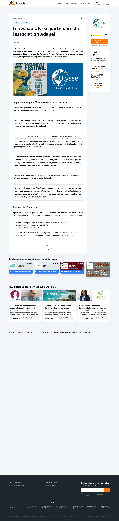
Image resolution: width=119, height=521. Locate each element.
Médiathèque (13, 488)
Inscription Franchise (69, 516)
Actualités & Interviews (24, 333)
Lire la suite (95, 63)
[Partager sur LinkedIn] (47, 248)
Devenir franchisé (51, 483)
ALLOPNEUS (99, 266)
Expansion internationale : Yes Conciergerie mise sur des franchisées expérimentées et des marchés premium (59, 309)
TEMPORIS (72, 266)
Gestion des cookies (44, 516)
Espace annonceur (51, 485)
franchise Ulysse (22, 49)
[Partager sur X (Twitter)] (51, 248)
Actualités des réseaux (42, 333)
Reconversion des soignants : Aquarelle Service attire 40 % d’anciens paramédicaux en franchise (23, 309)
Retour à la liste (19, 18)
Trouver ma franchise (16, 483)
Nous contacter (56, 516)
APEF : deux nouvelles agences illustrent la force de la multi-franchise (92, 308)
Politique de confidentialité (29, 516)
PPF (44, 266)
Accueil (11, 333)
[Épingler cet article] (81, 18)
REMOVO (21, 266)
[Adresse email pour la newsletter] (92, 490)
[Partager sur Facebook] (44, 248)
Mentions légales (14, 516)
